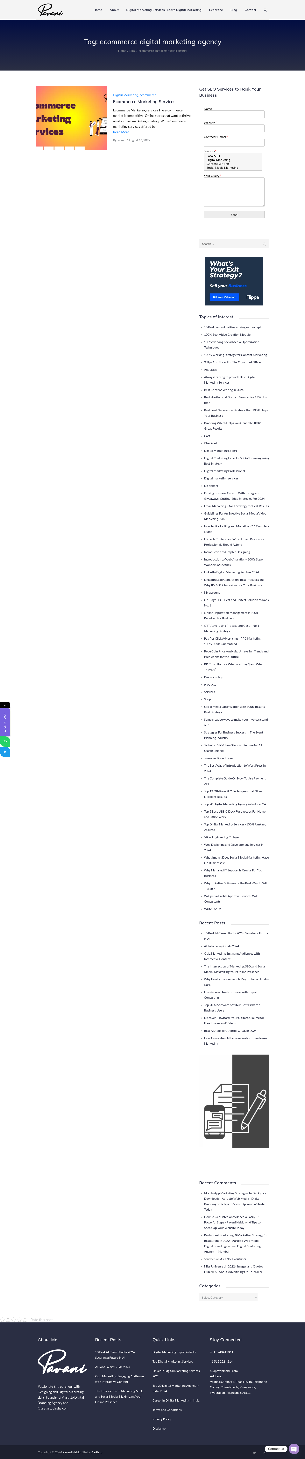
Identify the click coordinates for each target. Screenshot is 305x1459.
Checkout (210, 443)
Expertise (216, 10)
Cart (207, 436)
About (114, 10)
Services (210, 151)
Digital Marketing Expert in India (174, 1352)
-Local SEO (233, 156)
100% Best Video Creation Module (227, 334)
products (210, 684)
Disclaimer (211, 485)
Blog (234, 10)
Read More (121, 132)
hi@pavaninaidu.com (224, 1371)
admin (122, 140)
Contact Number (216, 137)
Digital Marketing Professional (224, 471)
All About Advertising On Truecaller (238, 1272)
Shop (207, 699)
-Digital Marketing (233, 160)
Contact (250, 10)
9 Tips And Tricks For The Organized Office (232, 362)
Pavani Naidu (72, 1452)
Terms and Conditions (218, 758)
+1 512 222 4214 (221, 1361)
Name (208, 108)
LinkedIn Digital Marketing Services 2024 (231, 572)
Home (98, 10)
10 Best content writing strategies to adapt (232, 327)
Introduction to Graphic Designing (227, 552)
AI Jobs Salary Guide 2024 (221, 946)
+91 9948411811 (221, 1352)
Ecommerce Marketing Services (144, 101)
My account (212, 592)
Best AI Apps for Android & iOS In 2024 (230, 1030)
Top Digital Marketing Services (172, 1361)
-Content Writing (233, 164)
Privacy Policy (213, 677)
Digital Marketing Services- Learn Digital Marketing (164, 10)
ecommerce (147, 95)
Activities (210, 369)
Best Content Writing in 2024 (224, 390)
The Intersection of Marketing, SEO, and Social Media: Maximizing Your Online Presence (119, 1396)
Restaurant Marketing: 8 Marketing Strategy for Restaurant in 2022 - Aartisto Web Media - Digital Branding (236, 1240)
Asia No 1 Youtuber (233, 1259)
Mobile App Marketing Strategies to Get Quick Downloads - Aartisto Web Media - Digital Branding (235, 1198)
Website (210, 122)
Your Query (212, 175)
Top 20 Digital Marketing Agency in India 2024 (235, 804)
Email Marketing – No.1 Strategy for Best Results (236, 506)
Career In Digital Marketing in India (176, 1400)
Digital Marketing (125, 95)
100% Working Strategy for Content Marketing (235, 355)
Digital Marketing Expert (220, 450)
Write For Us (212, 909)
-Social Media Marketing (233, 167)
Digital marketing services (221, 478)
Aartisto (96, 1452)
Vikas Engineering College (221, 837)
